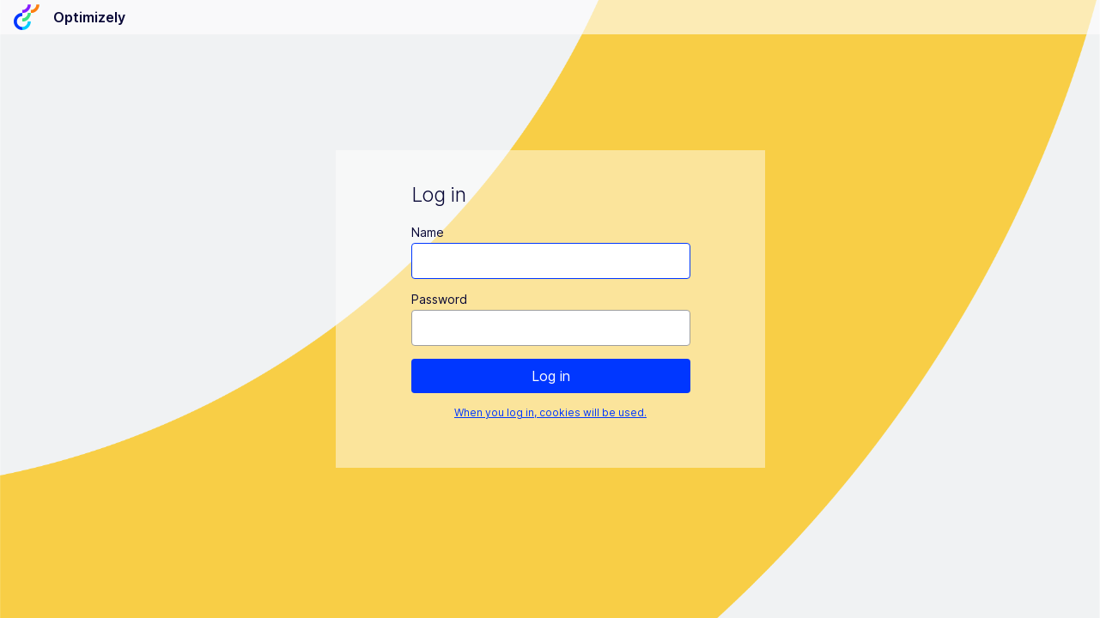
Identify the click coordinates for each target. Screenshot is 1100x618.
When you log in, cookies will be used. (550, 412)
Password (438, 299)
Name (426, 232)
